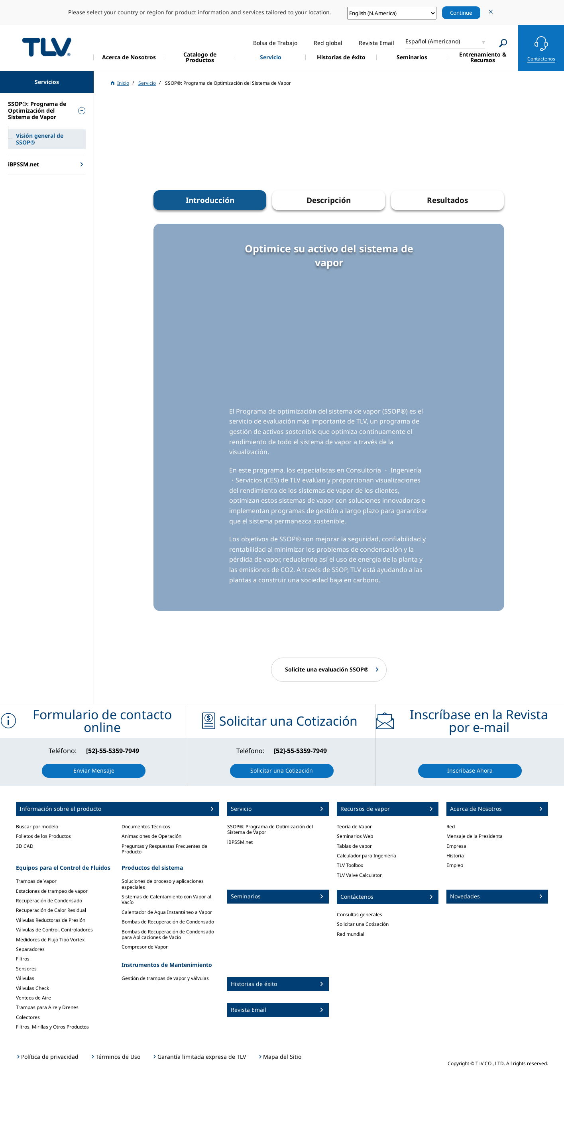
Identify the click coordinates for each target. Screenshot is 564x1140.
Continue (461, 12)
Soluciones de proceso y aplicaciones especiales (163, 884)
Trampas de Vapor (36, 881)
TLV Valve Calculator (359, 875)
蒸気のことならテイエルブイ (46, 46)
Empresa (456, 846)
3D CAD (24, 846)
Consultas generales (359, 914)
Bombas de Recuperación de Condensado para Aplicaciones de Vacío (168, 934)
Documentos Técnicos (146, 826)
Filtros (22, 958)
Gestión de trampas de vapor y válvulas (165, 978)
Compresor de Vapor (145, 946)
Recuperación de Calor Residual (51, 910)
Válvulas (25, 978)
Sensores (26, 968)
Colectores (28, 1017)
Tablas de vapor (354, 846)
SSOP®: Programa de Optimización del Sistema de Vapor (270, 829)
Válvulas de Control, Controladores (54, 929)
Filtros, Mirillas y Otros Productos (52, 1026)
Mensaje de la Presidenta (474, 836)
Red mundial (350, 934)
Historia (455, 855)
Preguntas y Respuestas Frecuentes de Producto (164, 849)
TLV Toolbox (350, 865)
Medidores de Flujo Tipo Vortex (50, 939)
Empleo (454, 865)
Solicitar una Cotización (363, 924)
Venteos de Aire (33, 997)
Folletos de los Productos (43, 836)
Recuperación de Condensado (49, 900)
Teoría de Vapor (354, 826)
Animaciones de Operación (151, 836)
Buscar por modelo (37, 826)
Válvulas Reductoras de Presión (50, 920)
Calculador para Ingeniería (366, 855)
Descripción (329, 200)
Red (450, 826)
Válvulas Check (32, 988)
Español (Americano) (432, 41)
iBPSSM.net (240, 842)
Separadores (30, 949)
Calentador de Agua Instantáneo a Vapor (167, 912)
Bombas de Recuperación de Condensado (168, 921)
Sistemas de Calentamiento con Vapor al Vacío (166, 899)
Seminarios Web (355, 836)
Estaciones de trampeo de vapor (52, 891)
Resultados (447, 200)
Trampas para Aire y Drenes (47, 1007)
